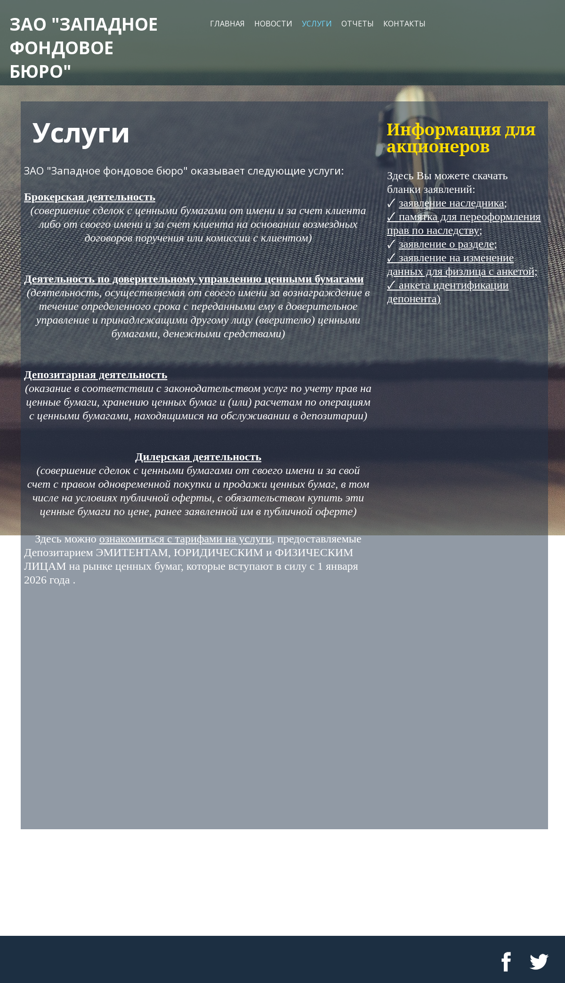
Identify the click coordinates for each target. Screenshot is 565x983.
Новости (273, 23)
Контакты (404, 23)
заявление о (427, 244)
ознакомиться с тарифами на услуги (185, 539)
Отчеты (357, 23)
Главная (227, 23)
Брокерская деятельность (89, 197)
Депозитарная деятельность (95, 374)
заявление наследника (451, 203)
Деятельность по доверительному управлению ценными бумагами (194, 279)
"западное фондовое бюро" (83, 47)
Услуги (317, 23)
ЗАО (28, 24)
